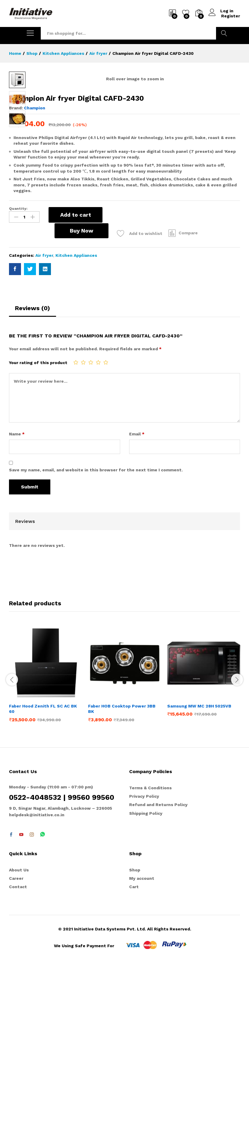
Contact (18, 1057)
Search (224, 33)
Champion (34, 278)
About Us (19, 1040)
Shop (134, 1040)
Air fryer (44, 425)
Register (230, 15)
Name (17, 604)
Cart (134, 1057)
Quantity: (18, 379)
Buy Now (42, 401)
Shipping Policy (145, 983)
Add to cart (75, 385)
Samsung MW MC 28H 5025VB (199, 876)
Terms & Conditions (150, 958)
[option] (45, 849)
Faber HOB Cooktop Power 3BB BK (122, 879)
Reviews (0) (32, 479)
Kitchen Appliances (76, 425)
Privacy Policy (144, 966)
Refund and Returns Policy (158, 975)
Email (136, 604)
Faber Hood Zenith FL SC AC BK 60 (43, 879)
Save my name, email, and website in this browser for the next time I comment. (96, 640)
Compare (149, 403)
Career (16, 1048)
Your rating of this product (38, 533)
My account (141, 1048)
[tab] (32, 481)
